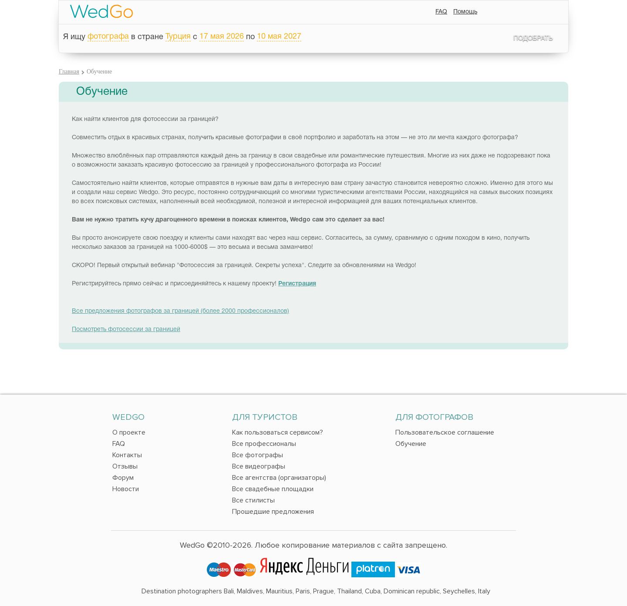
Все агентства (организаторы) (279, 477)
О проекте (128, 432)
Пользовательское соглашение (444, 432)
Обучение (410, 443)
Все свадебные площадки (273, 489)
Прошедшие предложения (273, 511)
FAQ (441, 12)
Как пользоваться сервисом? (277, 432)
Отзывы (125, 466)
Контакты (127, 455)
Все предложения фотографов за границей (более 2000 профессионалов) (180, 311)
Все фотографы (257, 455)
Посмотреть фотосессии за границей (126, 329)
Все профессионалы (264, 443)
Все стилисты (253, 500)
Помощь (465, 12)
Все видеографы (258, 466)
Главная (69, 71)
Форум (123, 477)
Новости (125, 489)
